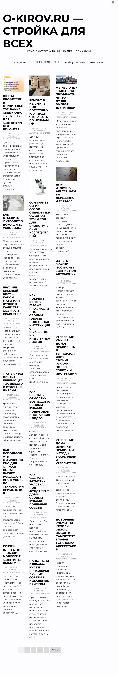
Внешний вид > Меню (45, 62)
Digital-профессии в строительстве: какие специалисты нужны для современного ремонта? (13, 112)
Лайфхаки (12, 136)
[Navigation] (113, 2)
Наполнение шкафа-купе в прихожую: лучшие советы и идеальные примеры (39, 572)
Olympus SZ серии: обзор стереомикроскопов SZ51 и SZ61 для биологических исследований (39, 219)
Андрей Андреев (16, 139)
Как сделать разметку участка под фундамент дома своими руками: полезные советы (39, 491)
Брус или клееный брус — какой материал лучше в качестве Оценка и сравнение (12, 301)
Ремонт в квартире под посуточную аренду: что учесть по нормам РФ (39, 112)
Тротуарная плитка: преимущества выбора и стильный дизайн (13, 382)
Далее (55, 650)
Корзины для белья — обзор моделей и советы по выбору (12, 555)
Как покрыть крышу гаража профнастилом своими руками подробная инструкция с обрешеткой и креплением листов (39, 319)
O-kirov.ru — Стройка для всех (44, 31)
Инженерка (39, 243)
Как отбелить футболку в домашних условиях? (13, 221)
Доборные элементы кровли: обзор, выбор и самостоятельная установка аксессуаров (66, 534)
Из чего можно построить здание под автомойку (66, 267)
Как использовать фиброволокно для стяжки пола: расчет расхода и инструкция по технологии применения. (13, 471)
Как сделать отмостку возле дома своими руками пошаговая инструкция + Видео (39, 405)
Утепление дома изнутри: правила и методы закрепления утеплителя (66, 451)
